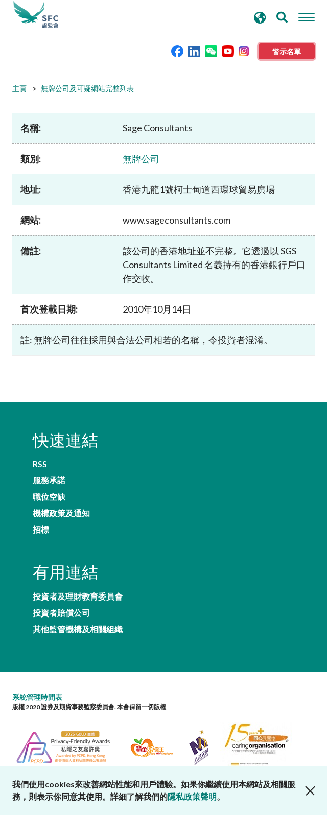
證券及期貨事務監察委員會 (35, 15)
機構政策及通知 (61, 513)
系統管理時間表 (37, 697)
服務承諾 (49, 480)
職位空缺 (49, 497)
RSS (40, 464)
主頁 (19, 88)
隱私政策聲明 (192, 796)
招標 (41, 529)
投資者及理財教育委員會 (78, 596)
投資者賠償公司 (61, 613)
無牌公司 (141, 158)
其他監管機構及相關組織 (78, 629)
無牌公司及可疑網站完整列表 (87, 88)
